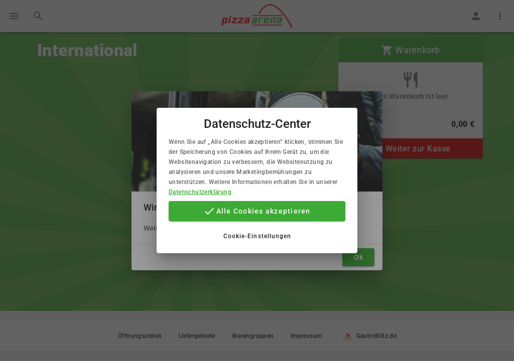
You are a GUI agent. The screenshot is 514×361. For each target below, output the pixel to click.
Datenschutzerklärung (200, 192)
